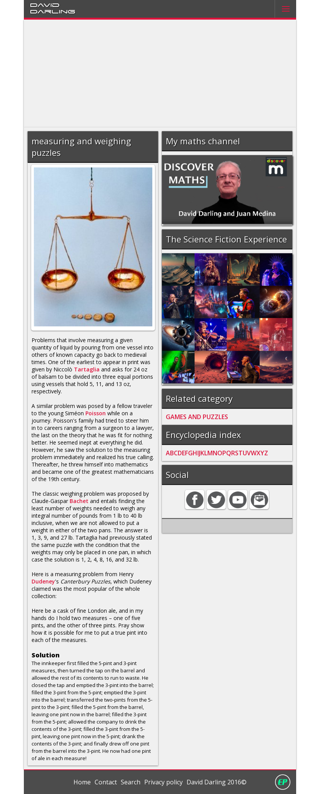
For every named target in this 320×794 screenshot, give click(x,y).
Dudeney (43, 581)
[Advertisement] (160, 73)
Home (82, 782)
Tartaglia (87, 369)
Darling (52, 11)
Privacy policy (163, 782)
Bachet (79, 501)
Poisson (95, 413)
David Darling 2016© (217, 782)
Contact (106, 782)
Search (130, 782)
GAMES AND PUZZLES (197, 417)
